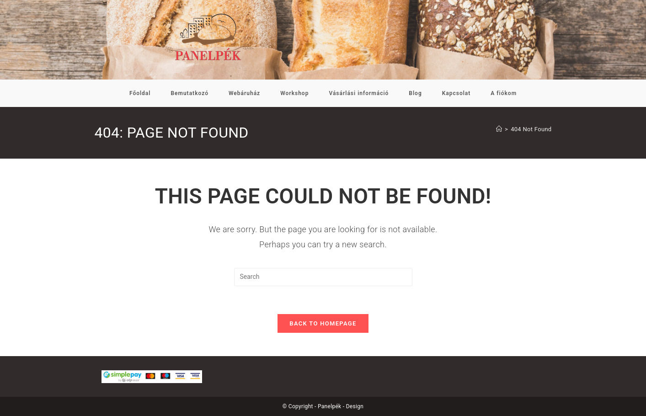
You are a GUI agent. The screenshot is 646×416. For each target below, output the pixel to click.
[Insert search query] (323, 277)
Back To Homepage (322, 323)
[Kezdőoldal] (499, 129)
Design (355, 406)
